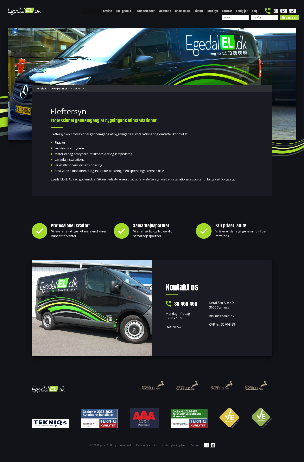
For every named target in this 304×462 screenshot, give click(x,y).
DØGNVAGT (174, 327)
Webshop (165, 11)
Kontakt (227, 11)
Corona (195, 445)
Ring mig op (289, 17)
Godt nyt (212, 11)
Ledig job (242, 11)
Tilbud (198, 11)
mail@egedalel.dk (221, 316)
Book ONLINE (183, 11)
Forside (107, 11)
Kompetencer (146, 11)
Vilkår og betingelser (174, 445)
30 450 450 (284, 11)
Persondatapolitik (146, 445)
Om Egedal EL (124, 11)
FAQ (254, 11)
